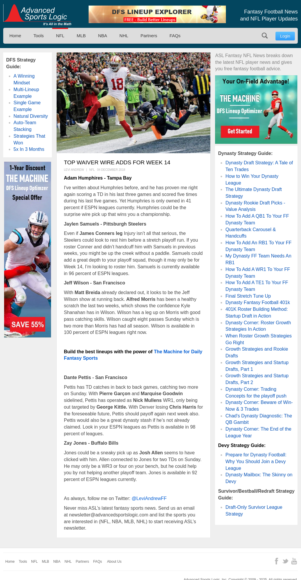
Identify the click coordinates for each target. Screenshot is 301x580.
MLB (81, 35)
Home (15, 35)
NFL (60, 35)
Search (265, 35)
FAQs (175, 35)
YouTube (294, 561)
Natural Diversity (30, 116)
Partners (149, 35)
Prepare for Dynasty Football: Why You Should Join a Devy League (255, 461)
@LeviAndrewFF (149, 498)
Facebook (276, 561)
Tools (38, 35)
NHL (123, 35)
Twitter (285, 561)
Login (285, 36)
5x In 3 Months (28, 149)
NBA (102, 35)
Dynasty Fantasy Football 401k (257, 302)
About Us (114, 561)
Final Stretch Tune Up (248, 296)
